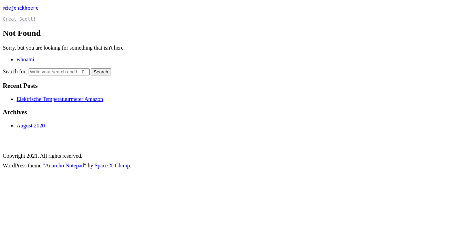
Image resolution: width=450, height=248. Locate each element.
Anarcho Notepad (64, 165)
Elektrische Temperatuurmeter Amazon (60, 99)
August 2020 (31, 125)
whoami (25, 59)
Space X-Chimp (112, 165)
